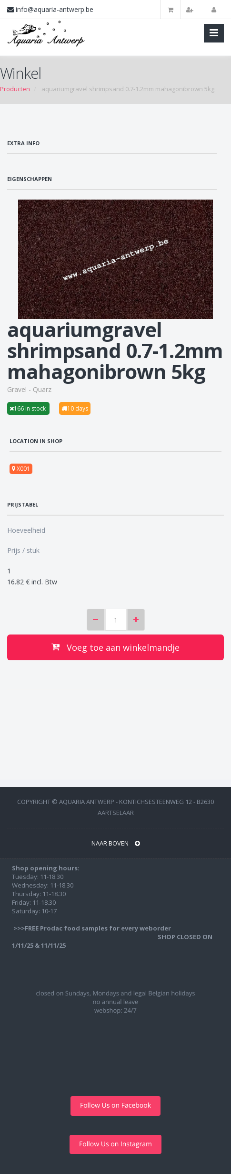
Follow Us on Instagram (115, 1144)
